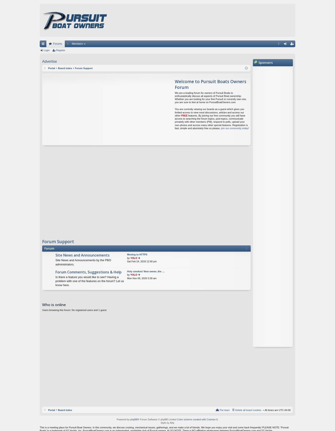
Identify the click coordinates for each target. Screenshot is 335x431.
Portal (51, 68)
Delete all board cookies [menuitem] (248, 410)
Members (77, 43)
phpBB (134, 419)
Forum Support (58, 242)
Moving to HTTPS (137, 254)
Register (60, 50)
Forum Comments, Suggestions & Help (88, 272)
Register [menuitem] (293, 44)
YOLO (133, 258)
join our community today (234, 128)
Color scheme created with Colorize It (197, 419)
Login (47, 50)
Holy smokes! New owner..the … (146, 271)
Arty (172, 422)
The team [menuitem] (224, 410)
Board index (65, 410)
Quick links (43, 44)
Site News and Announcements (82, 255)
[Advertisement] (84, 109)
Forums (57, 43)
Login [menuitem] (286, 44)
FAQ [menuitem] (280, 44)
